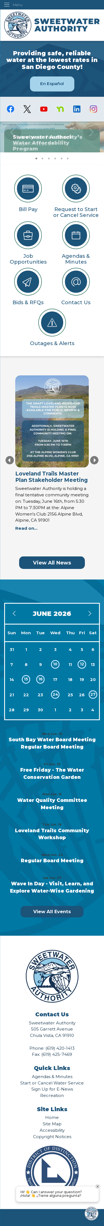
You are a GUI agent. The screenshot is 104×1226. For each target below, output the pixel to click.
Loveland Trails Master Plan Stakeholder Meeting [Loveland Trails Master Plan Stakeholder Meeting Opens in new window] (51, 476)
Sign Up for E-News (52, 1089)
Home (52, 1117)
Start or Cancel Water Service (52, 1083)
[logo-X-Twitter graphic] (27, 109)
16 (40, 679)
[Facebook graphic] (10, 109)
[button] (91, 137)
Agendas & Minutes (52, 1076)
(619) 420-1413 (60, 1048)
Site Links (52, 1109)
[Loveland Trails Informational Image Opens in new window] (52, 423)
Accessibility (52, 1130)
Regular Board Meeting (52, 747)
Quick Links (52, 1068)
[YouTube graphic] (43, 109)
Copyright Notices (52, 1136)
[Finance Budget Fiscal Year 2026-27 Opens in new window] (52, 137)
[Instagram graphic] (93, 109)
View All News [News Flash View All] (52, 562)
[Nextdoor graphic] (60, 109)
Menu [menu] (17, 5)
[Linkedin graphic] (77, 109)
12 (82, 664)
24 (55, 694)
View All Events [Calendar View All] (52, 911)
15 (26, 679)
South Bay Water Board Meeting (52, 739)
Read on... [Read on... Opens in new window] (26, 528)
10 (55, 664)
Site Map (52, 1123)
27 (92, 694)
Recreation (52, 1095)
